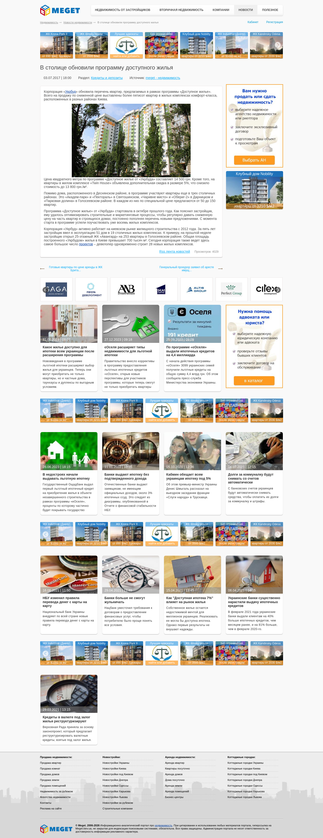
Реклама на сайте (51, 808)
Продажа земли (49, 780)
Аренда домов (174, 774)
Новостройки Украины (116, 762)
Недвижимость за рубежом (56, 791)
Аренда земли (173, 785)
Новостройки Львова (115, 797)
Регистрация (274, 22)
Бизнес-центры (174, 797)
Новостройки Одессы (116, 785)
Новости (246, 10)
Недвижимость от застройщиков (122, 10)
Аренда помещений (177, 791)
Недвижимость (49, 22)
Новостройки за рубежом (118, 802)
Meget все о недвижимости (56, 828)
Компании (221, 10)
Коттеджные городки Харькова (246, 791)
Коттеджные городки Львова (245, 797)
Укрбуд (70, 92)
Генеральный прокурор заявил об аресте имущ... (186, 269)
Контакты (46, 802)
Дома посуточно (175, 780)
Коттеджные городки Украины (246, 762)
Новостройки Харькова (116, 791)
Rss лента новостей (174, 251)
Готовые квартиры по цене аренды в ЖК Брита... (75, 269)
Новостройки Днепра (115, 780)
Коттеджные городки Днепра (245, 780)
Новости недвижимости (77, 22)
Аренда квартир (174, 762)
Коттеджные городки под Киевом (247, 774)
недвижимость (163, 825)
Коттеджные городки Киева (244, 768)
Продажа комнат (50, 768)
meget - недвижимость (163, 78)
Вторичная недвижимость (181, 10)
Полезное (270, 10)
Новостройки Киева (114, 768)
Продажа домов (49, 774)
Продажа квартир (50, 762)
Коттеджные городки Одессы (245, 785)
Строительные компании (118, 808)
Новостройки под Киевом (118, 774)
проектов (86, 244)
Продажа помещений (53, 785)
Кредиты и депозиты (107, 78)
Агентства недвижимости (55, 797)
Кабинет (253, 22)
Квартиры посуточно (177, 768)
